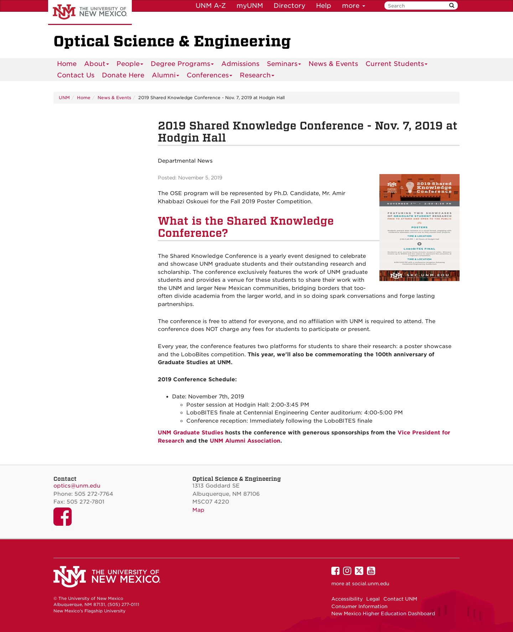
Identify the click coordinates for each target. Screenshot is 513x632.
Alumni (166, 76)
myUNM (250, 5)
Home (67, 63)
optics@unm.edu (76, 486)
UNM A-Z (211, 5)
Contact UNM (400, 599)
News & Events (333, 63)
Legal (373, 599)
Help (323, 5)
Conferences (210, 76)
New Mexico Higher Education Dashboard (383, 613)
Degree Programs (182, 65)
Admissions (240, 63)
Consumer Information (359, 606)
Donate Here (123, 75)
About (96, 65)
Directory (289, 5)
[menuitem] (66, 64)
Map (198, 510)
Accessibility (347, 599)
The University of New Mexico (90, 12)
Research (257, 76)
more (353, 5)
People (130, 65)
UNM (64, 97)
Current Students (397, 65)
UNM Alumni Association (245, 441)
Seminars (284, 65)
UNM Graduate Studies (190, 432)
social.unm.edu (370, 583)
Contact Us (75, 75)
